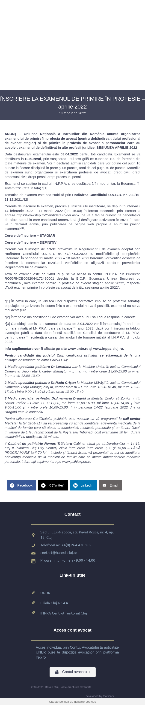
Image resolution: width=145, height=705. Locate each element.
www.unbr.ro (78, 349)
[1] (45, 188)
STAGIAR (47, 235)
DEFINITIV (48, 242)
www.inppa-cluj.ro (108, 349)
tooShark (108, 696)
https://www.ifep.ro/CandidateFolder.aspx (48, 215)
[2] (26, 199)
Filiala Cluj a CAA (54, 602)
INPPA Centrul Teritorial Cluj (63, 613)
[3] (8, 324)
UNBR (45, 592)
